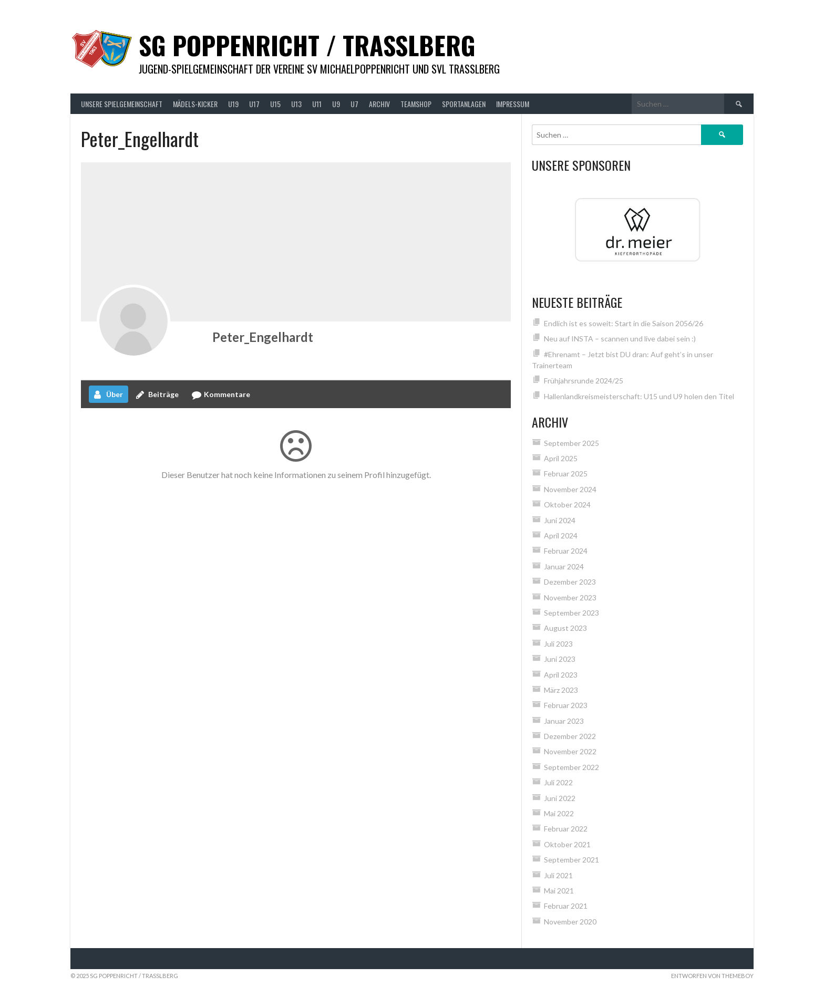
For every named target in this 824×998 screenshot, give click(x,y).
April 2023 (561, 674)
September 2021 (571, 859)
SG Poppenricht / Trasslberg (307, 45)
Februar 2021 (566, 905)
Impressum (512, 103)
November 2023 (570, 597)
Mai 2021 (559, 890)
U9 (336, 103)
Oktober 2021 (567, 844)
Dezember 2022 (570, 736)
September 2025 (571, 443)
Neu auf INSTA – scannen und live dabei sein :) (620, 338)
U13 (296, 103)
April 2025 (561, 458)
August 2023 (565, 627)
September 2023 (571, 612)
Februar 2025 (566, 473)
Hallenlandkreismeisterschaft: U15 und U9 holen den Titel (639, 396)
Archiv (379, 103)
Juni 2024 (559, 520)
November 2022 (570, 751)
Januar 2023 (564, 720)
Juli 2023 (558, 643)
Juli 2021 (558, 875)
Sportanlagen (464, 103)
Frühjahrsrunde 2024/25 (583, 380)
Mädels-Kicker (195, 103)
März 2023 (561, 689)
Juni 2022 (559, 798)
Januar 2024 (564, 566)
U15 (275, 103)
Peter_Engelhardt (262, 337)
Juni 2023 (559, 658)
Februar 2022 (566, 828)
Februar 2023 (566, 705)
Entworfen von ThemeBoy (712, 975)
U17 (254, 103)
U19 (233, 103)
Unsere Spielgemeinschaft (121, 103)
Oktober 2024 (567, 504)
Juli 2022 (558, 782)
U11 (317, 103)
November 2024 (570, 489)
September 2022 (571, 767)
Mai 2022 (559, 813)
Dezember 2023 (570, 581)
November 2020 (570, 921)
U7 (354, 103)
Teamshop (415, 103)
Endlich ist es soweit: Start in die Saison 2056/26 (623, 323)
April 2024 (561, 535)
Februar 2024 (566, 550)
